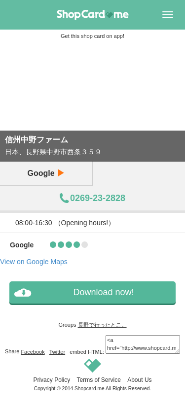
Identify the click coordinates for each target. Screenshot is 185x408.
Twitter (57, 352)
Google (46, 173)
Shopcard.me (89, 388)
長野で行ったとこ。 (102, 325)
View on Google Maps (34, 262)
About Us (139, 379)
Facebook (32, 352)
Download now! (103, 292)
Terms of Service (98, 379)
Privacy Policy (51, 379)
